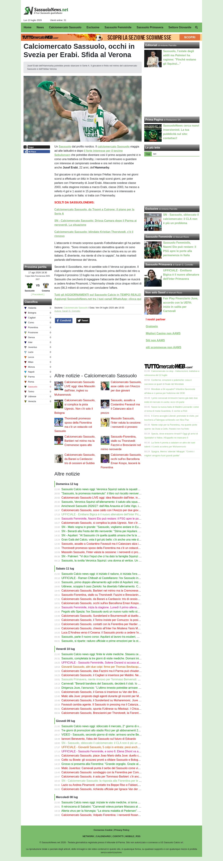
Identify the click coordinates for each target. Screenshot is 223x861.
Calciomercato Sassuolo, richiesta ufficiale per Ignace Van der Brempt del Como (110, 789)
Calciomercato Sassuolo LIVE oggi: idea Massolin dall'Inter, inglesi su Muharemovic (113, 497)
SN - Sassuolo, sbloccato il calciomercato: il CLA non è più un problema (105, 742)
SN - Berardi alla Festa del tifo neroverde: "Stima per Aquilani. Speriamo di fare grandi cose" (118, 531)
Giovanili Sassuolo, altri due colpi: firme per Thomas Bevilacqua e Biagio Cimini (110, 666)
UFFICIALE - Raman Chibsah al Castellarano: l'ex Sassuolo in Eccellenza (107, 578)
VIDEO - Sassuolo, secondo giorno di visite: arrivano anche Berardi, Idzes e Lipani (112, 734)
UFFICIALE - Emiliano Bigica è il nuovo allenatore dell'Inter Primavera (104, 514)
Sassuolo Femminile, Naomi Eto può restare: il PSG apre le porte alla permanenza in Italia (117, 518)
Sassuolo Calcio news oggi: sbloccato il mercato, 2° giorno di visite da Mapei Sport (112, 726)
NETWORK (88, 836)
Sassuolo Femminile (158, 236)
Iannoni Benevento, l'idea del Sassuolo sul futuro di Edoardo (98, 738)
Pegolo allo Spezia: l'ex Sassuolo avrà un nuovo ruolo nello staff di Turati (106, 611)
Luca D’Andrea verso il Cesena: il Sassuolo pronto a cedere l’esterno (104, 632)
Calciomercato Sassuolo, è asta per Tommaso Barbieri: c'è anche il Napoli (107, 776)
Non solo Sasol (155, 292)
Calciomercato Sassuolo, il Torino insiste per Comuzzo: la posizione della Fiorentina (113, 619)
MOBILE (129, 836)
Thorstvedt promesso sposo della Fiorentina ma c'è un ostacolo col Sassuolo (108, 547)
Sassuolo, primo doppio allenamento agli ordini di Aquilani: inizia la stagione (108, 582)
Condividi (63, 320)
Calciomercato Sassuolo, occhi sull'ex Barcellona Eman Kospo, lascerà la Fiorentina (113, 603)
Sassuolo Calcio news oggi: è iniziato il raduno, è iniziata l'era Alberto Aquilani (109, 573)
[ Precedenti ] (37, 294)
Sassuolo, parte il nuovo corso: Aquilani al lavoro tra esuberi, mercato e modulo (110, 636)
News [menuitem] (40, 27)
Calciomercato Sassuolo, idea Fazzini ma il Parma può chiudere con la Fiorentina (111, 670)
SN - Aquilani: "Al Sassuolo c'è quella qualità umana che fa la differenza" (106, 535)
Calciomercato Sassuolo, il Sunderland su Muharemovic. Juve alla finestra (107, 700)
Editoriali (151, 45)
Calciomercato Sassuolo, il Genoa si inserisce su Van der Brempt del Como (108, 691)
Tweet (83, 320)
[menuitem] (196, 27)
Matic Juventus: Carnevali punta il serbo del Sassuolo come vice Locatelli (106, 768)
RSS (138, 836)
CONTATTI (118, 836)
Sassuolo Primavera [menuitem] (150, 27)
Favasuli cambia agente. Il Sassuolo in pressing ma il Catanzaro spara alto (107, 704)
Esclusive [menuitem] (93, 27)
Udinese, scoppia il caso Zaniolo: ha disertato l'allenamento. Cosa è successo (109, 586)
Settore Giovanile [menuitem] (179, 27)
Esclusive (151, 208)
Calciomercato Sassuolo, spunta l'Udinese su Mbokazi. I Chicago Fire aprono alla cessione (117, 708)
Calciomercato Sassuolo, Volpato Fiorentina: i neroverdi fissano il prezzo (106, 814)
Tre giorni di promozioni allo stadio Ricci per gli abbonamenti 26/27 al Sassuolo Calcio (114, 730)
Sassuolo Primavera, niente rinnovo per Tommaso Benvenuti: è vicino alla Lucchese (113, 679)
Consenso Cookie (103, 830)
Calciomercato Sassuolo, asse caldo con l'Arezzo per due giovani (126, 386)
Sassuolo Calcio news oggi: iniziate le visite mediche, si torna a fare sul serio (108, 802)
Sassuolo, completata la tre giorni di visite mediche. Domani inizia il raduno (107, 658)
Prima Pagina (154, 119)
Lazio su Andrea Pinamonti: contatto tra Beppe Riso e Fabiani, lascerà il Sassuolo (111, 784)
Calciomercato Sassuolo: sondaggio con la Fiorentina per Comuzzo (103, 772)
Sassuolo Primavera (158, 264)
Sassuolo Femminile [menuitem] (118, 27)
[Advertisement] (172, 181)
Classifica (31, 301)
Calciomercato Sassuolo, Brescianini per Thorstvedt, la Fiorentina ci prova (107, 712)
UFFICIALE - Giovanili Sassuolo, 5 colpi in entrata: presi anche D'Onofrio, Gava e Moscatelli (118, 747)
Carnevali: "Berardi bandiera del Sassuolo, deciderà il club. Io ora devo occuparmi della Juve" (119, 683)
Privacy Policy (121, 830)
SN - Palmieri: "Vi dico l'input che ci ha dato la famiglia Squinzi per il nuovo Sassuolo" (114, 556)
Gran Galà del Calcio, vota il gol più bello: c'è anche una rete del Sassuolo (107, 539)
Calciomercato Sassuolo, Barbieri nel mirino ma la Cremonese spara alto (79, 440)
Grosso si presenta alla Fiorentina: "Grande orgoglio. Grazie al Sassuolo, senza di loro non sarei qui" (123, 763)
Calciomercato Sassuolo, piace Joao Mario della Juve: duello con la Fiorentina (109, 755)
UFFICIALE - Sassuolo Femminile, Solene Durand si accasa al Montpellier (107, 662)
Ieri (154, 154)
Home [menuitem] (27, 27)
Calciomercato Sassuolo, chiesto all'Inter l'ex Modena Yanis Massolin (104, 628)
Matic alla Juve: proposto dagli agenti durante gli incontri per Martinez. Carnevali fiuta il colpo (118, 696)
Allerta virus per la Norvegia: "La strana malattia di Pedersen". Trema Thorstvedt (110, 810)
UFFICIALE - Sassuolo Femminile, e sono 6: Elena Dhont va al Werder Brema (109, 751)
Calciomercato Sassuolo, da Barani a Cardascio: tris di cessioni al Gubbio (79, 459)
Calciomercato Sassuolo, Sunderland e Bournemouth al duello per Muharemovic (111, 615)
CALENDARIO (103, 836)
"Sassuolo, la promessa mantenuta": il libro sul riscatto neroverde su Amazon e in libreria (116, 493)
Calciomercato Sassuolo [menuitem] (65, 27)
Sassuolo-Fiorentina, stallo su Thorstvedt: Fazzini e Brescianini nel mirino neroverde (113, 594)
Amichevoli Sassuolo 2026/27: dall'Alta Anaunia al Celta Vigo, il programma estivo (111, 506)
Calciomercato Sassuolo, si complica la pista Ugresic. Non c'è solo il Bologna (109, 522)
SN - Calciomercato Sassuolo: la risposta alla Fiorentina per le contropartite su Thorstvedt (116, 780)
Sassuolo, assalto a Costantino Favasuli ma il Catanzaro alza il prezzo (104, 543)
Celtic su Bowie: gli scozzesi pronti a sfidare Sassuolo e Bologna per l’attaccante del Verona (118, 759)
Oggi (148, 154)
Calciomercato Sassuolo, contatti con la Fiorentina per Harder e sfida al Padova (110, 624)
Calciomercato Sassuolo (76, 307)
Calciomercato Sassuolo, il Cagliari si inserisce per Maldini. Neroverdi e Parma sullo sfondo (117, 675)
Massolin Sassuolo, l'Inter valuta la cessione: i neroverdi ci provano (126, 422)
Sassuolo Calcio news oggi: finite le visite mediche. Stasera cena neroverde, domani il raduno (119, 654)
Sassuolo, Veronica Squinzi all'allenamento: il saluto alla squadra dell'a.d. (106, 501)
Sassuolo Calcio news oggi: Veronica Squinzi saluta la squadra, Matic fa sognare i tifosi (115, 489)
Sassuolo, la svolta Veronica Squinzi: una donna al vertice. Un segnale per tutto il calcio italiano (120, 560)
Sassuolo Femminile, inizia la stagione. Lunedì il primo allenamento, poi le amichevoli (114, 607)
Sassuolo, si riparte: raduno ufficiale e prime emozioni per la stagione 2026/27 (109, 640)
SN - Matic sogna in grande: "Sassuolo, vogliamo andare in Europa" (103, 526)
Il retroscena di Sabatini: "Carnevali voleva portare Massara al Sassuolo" (106, 806)
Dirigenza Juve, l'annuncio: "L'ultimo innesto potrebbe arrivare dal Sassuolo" (108, 687)
